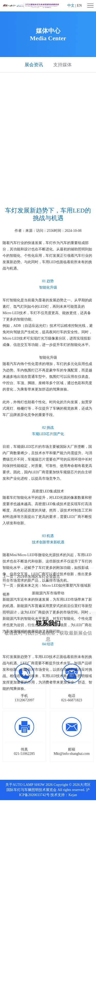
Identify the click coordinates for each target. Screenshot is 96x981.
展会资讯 (34, 64)
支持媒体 (62, 64)
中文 (70, 5)
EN (79, 5)
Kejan (72, 795)
